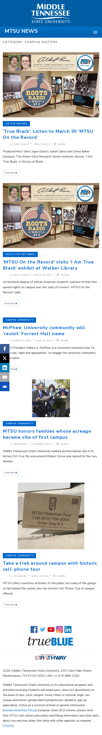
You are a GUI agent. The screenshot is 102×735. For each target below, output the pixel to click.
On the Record (16, 123)
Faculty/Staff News (20, 254)
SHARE (60, 144)
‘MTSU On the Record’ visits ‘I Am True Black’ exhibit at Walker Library (48, 265)
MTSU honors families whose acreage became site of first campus (47, 434)
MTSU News (21, 31)
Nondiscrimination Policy (20, 710)
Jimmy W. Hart (22, 340)
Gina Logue (21, 144)
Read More (10, 172)
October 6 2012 (41, 444)
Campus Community (19, 320)
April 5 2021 (41, 144)
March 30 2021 (42, 275)
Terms (8, 726)
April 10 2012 (40, 576)
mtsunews (20, 444)
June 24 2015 (44, 340)
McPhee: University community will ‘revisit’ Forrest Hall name (44, 331)
